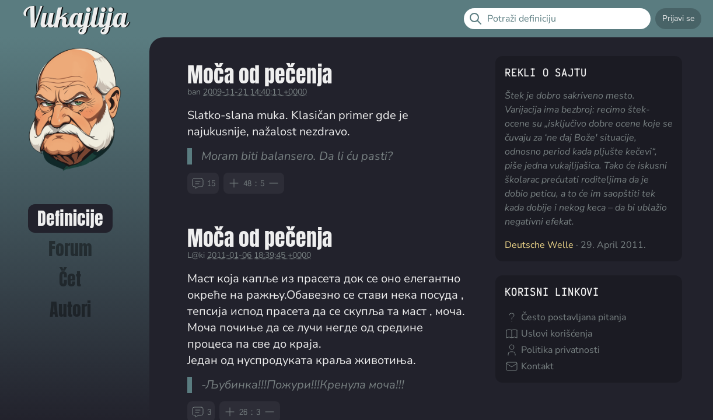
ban (194, 91)
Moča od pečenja (259, 74)
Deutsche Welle (539, 245)
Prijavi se (678, 18)
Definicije (70, 218)
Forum (70, 248)
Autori (70, 309)
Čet (70, 279)
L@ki (196, 255)
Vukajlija (75, 18)
